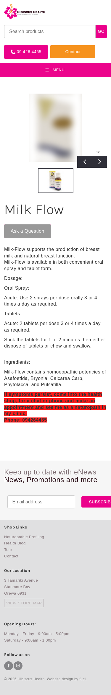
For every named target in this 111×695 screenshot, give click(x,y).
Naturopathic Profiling (24, 537)
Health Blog (15, 543)
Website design (60, 679)
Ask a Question (21, 226)
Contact (58, 47)
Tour (8, 549)
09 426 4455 (16, 47)
